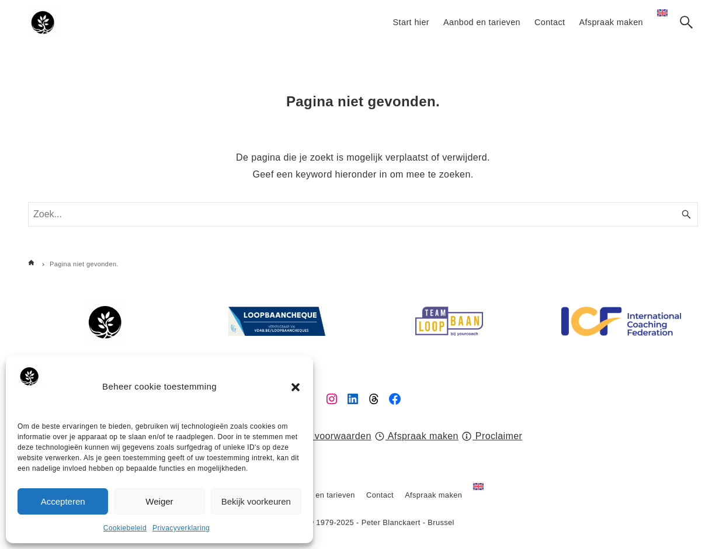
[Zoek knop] (686, 22)
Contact (380, 495)
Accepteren (63, 501)
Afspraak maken (416, 436)
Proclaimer (492, 436)
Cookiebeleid (125, 528)
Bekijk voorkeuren (256, 501)
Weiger (159, 501)
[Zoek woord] (363, 214)
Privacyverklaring (181, 528)
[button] (295, 387)
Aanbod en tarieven (320, 495)
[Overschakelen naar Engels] (478, 495)
